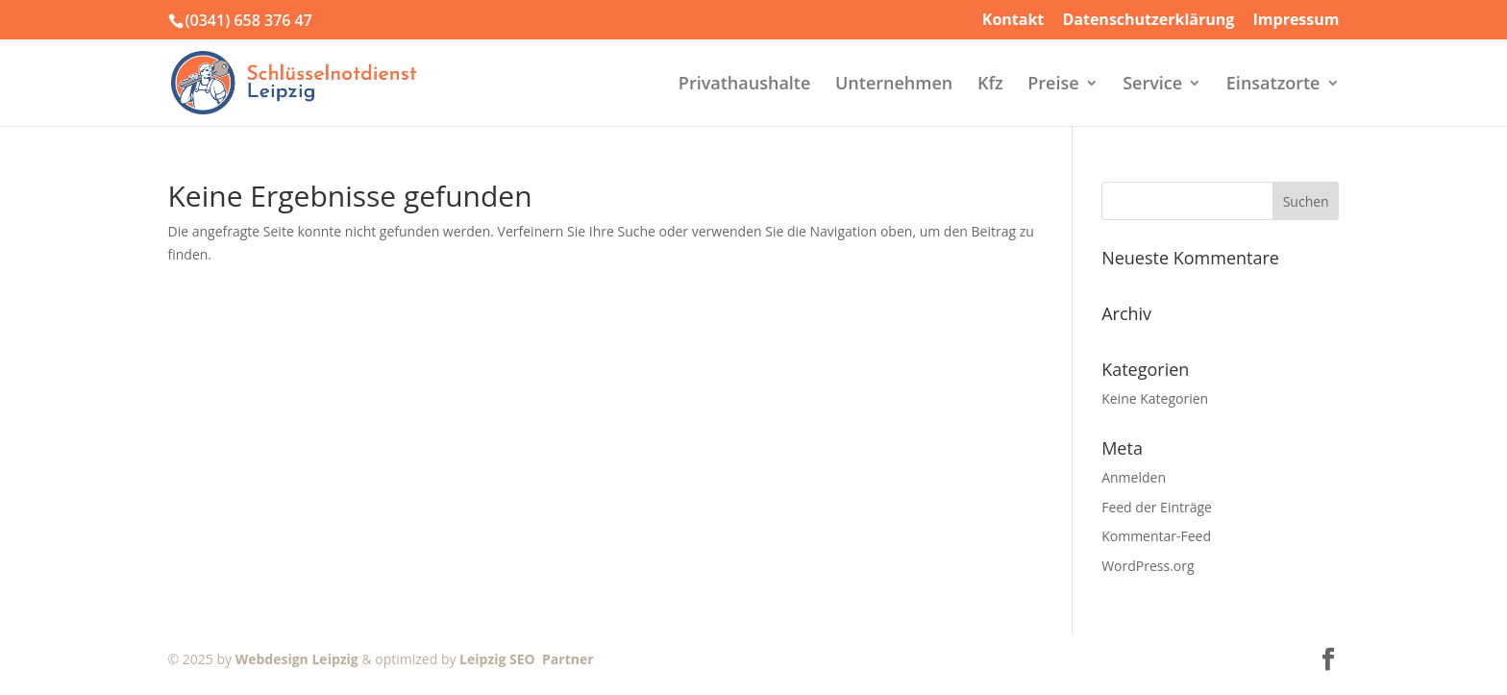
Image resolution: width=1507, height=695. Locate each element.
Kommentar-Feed (1156, 536)
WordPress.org (1147, 566)
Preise (1052, 85)
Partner (564, 659)
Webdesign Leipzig (296, 659)
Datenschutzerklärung (1148, 21)
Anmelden (1133, 477)
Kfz (990, 85)
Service (1152, 85)
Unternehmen (893, 85)
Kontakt (1013, 21)
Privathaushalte (745, 85)
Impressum (1296, 21)
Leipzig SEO (497, 659)
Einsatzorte (1273, 85)
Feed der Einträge (1156, 507)
